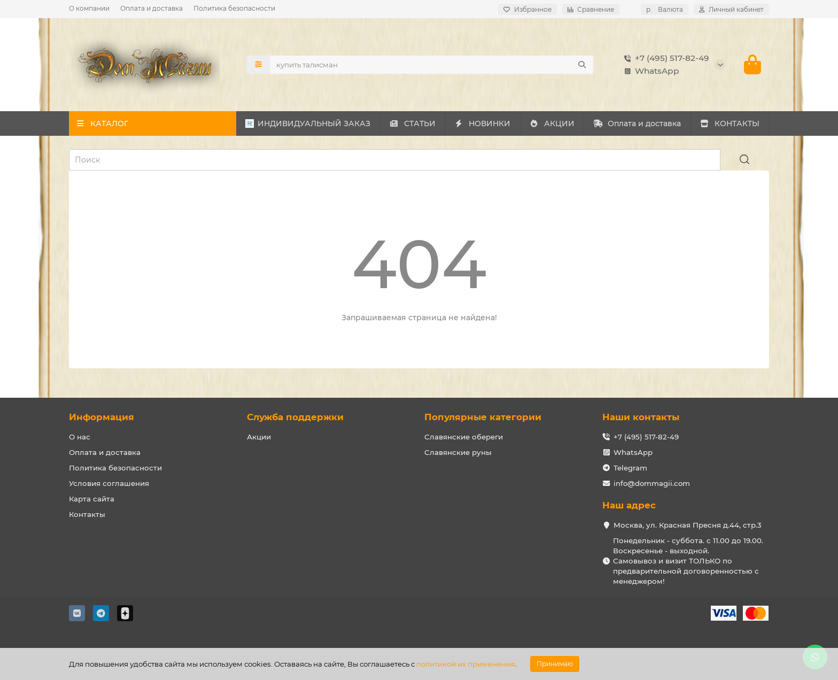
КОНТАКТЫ (729, 123)
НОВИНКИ (482, 123)
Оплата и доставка (151, 8)
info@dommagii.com (652, 483)
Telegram (630, 467)
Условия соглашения (109, 483)
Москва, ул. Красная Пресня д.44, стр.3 (688, 525)
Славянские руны (458, 452)
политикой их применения (465, 664)
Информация (101, 417)
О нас (79, 436)
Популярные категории (482, 417)
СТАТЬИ (412, 123)
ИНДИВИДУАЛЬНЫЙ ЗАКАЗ (307, 123)
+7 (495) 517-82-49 (664, 58)
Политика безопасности (234, 8)
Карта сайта (91, 498)
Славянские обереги (463, 436)
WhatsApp (649, 71)
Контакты (87, 514)
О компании (89, 8)
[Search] (432, 65)
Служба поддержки (295, 417)
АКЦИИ (552, 123)
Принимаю (555, 664)
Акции (259, 436)
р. (664, 9)
